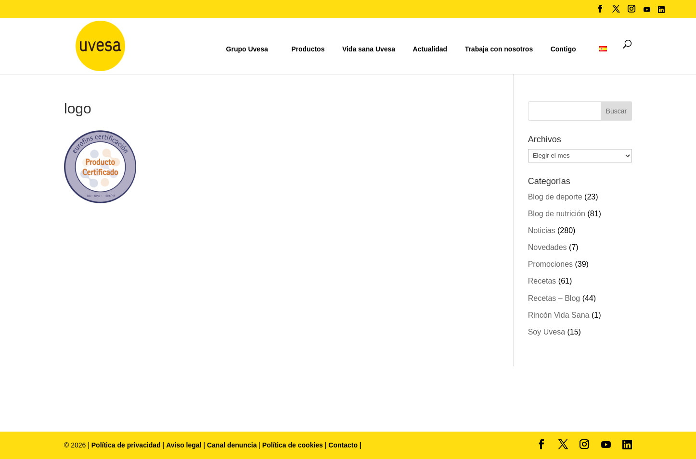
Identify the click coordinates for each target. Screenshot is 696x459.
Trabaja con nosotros (499, 49)
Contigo (563, 49)
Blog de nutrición (556, 214)
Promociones (550, 264)
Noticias (541, 230)
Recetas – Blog (554, 298)
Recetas (542, 281)
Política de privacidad (127, 445)
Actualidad (430, 49)
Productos (307, 49)
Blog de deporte (555, 197)
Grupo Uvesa (247, 49)
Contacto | (344, 445)
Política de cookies (293, 445)
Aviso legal (183, 445)
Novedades (547, 247)
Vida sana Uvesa (368, 49)
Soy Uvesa (546, 332)
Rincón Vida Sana (559, 315)
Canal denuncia (232, 445)
